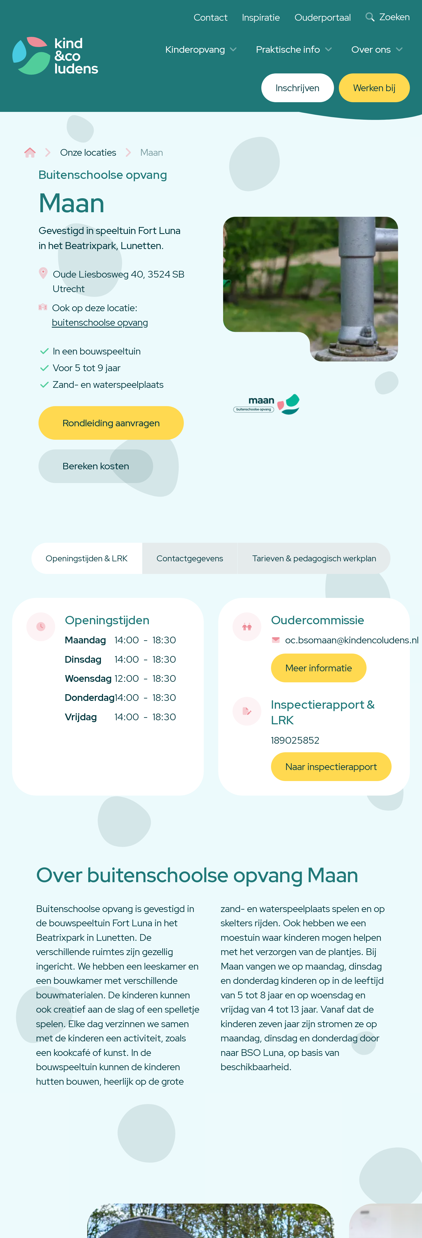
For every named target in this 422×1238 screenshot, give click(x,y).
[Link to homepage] (55, 56)
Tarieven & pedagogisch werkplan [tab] (314, 558)
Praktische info (294, 49)
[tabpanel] (211, 696)
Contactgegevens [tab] (190, 558)
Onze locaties (88, 152)
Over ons (377, 49)
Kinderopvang (201, 49)
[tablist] (211, 558)
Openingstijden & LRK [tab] (87, 558)
